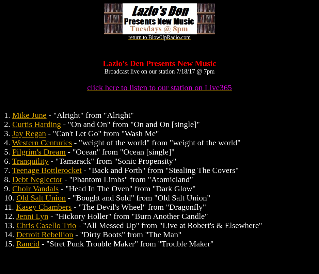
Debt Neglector (37, 179)
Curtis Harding (36, 124)
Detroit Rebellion (44, 234)
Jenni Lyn (32, 216)
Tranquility (30, 161)
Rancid (27, 243)
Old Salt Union (41, 197)
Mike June (29, 115)
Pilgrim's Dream (39, 151)
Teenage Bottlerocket (47, 170)
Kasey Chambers (43, 207)
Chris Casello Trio (46, 225)
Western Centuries (42, 142)
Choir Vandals (35, 188)
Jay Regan (29, 133)
